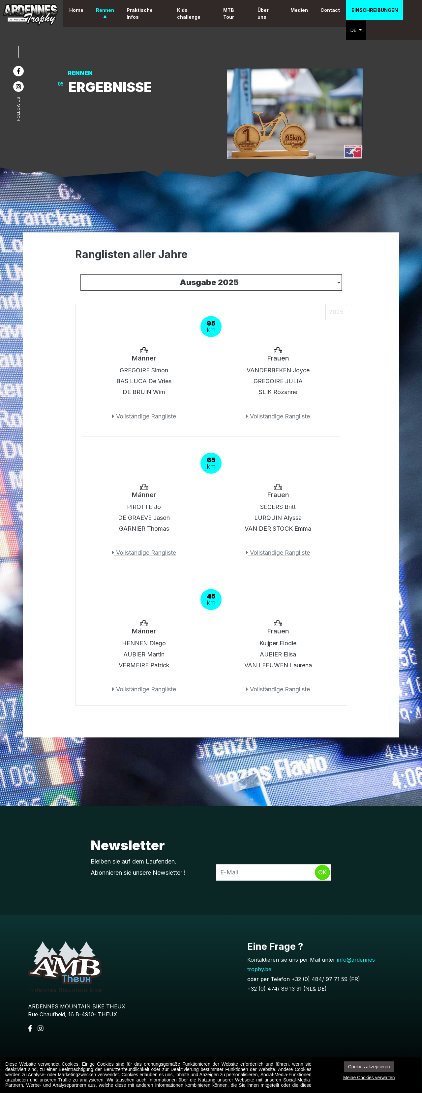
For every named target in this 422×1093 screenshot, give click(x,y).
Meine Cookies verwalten (369, 1077)
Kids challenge (198, 13)
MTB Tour (234, 13)
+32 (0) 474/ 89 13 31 (274, 988)
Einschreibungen (376, 10)
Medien (301, 10)
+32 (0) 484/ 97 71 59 (319, 979)
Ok (322, 872)
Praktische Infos (153, 13)
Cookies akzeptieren (369, 1066)
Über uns (267, 13)
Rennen (118, 10)
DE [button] (356, 30)
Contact (332, 10)
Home (89, 10)
